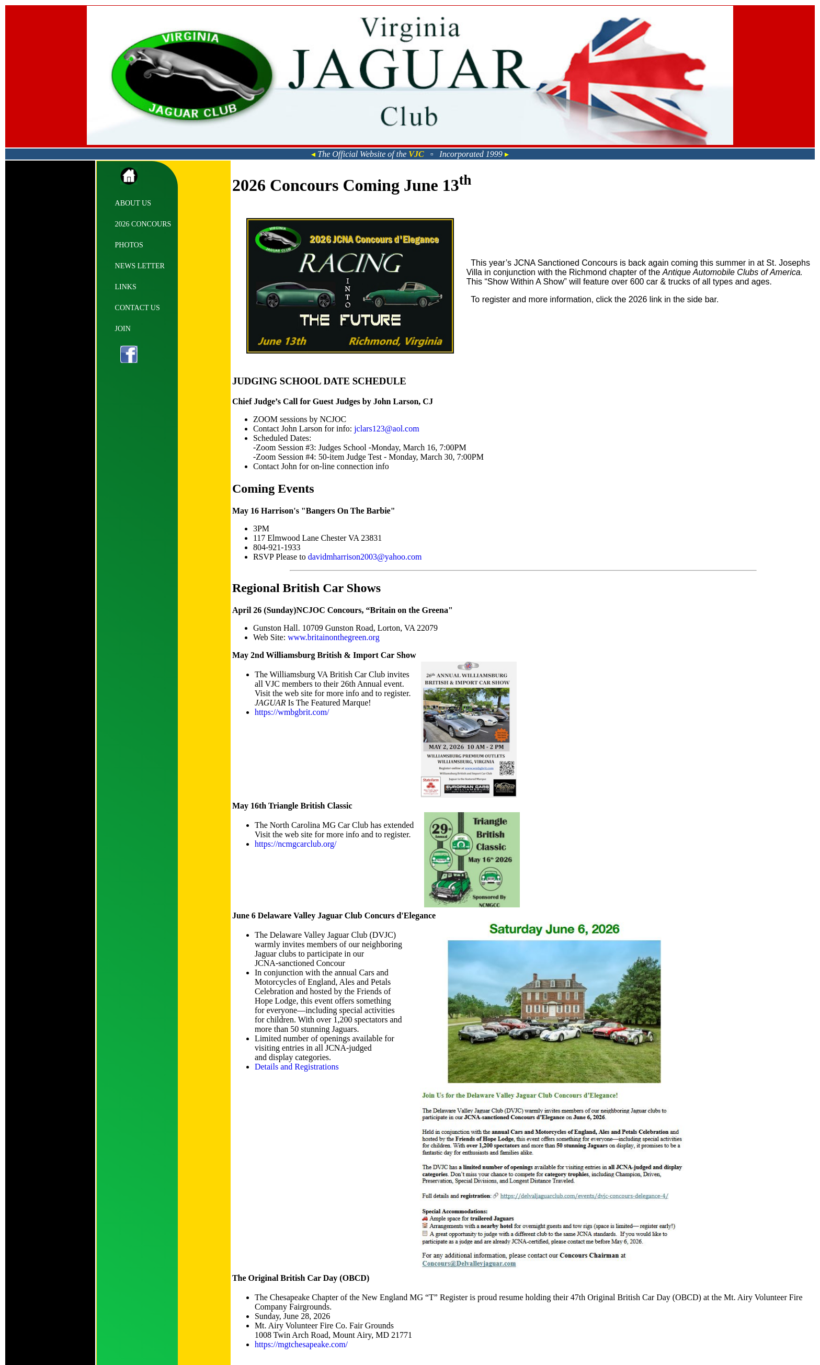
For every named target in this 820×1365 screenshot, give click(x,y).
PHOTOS (129, 245)
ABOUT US (133, 203)
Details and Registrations (297, 1066)
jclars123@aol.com (386, 428)
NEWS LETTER (140, 266)
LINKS (125, 287)
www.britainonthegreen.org (334, 637)
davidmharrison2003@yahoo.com (365, 556)
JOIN (123, 329)
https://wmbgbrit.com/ (292, 712)
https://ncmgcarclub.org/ (296, 843)
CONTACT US (137, 308)
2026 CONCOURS (143, 224)
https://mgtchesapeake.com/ (301, 1344)
